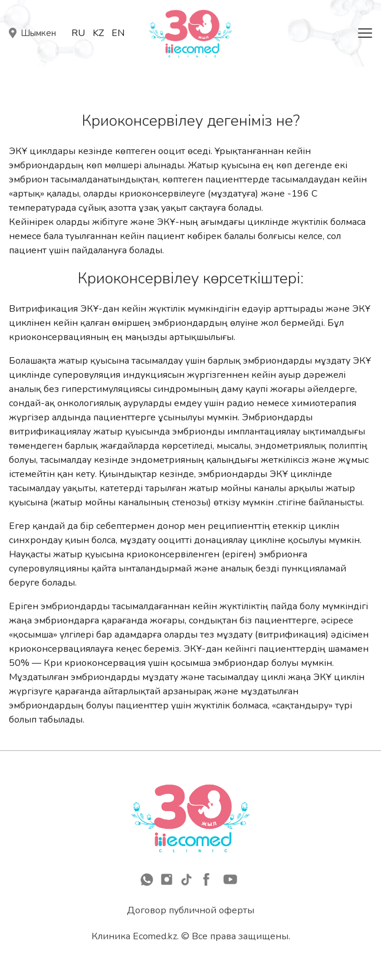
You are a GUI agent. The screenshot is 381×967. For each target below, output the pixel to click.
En (117, 33)
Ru (78, 33)
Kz (98, 33)
